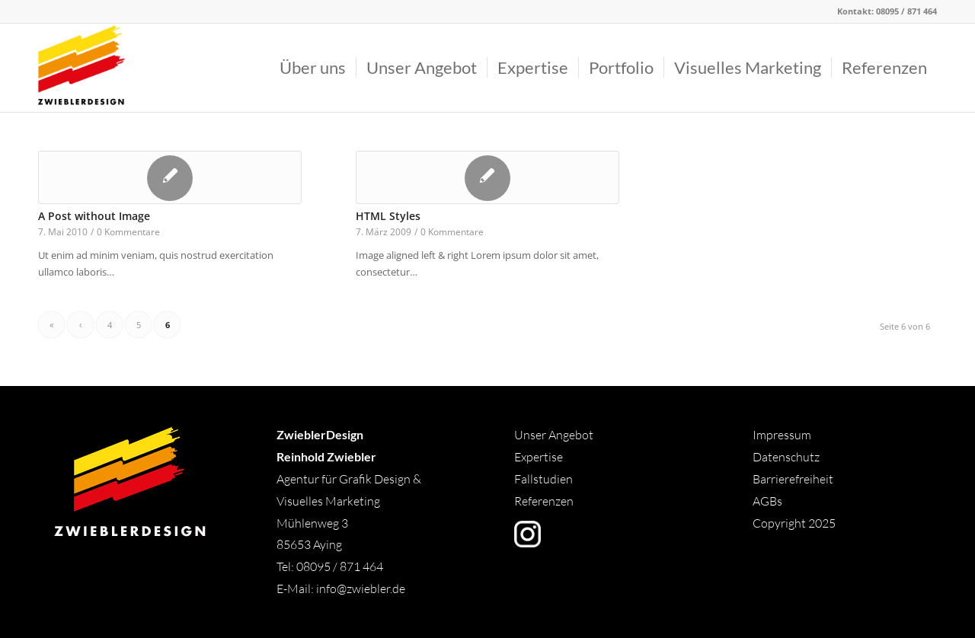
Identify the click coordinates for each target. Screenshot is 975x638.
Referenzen (544, 501)
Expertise (538, 456)
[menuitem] (313, 68)
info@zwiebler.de (360, 588)
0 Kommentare (128, 231)
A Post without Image (94, 216)
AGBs (769, 501)
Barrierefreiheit (793, 478)
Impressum (782, 434)
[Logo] (81, 68)
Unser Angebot (553, 434)
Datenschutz (786, 456)
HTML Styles (388, 216)
